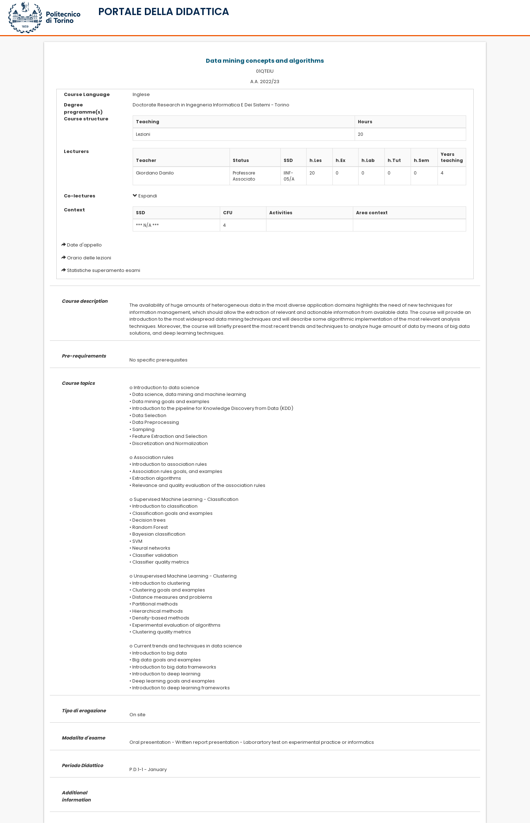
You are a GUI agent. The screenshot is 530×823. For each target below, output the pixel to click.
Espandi (145, 195)
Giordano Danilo (155, 172)
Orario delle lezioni (89, 257)
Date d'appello (84, 244)
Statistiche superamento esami (103, 270)
